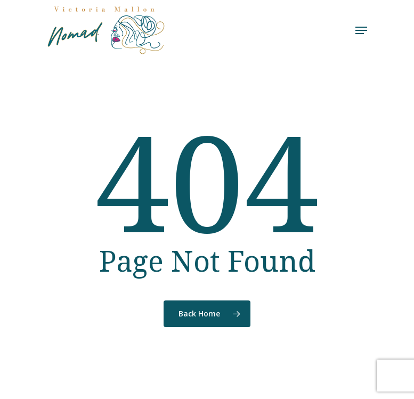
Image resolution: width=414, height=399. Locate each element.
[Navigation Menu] (361, 30)
